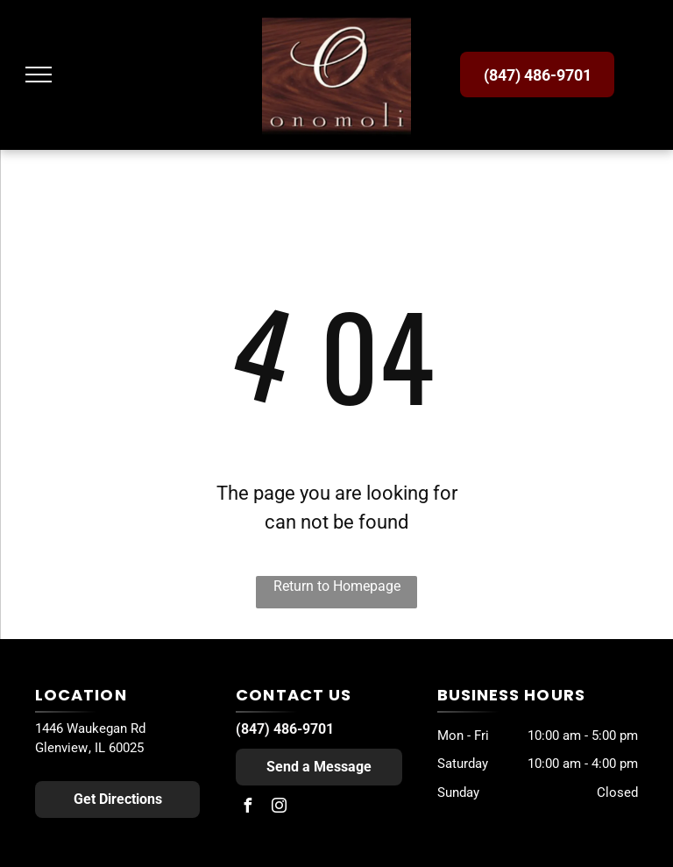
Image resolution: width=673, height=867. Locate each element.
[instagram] (278, 807)
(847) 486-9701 (285, 729)
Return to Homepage (336, 586)
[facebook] (247, 807)
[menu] (38, 74)
